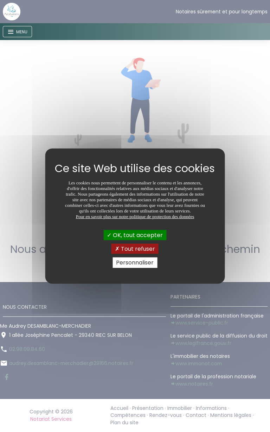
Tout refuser (135, 249)
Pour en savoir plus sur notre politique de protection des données (135, 216)
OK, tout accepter (135, 235)
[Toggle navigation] (17, 31)
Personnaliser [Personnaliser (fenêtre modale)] (135, 262)
